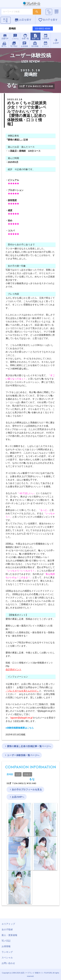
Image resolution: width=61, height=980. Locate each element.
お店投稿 (24, 44)
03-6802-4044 (42, 28)
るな (32, 779)
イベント (45, 44)
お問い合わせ (8, 963)
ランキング (7, 952)
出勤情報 (45, 36)
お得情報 (6, 946)
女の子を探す (48, 20)
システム (15, 36)
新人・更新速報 (9, 935)
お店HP (56, 41)
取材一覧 (35, 36)
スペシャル (7, 957)
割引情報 (34, 44)
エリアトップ (8, 924)
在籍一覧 (25, 36)
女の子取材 (7, 929)
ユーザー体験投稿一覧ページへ (21, 755)
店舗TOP (4, 36)
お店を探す (22, 20)
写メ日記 (13, 44)
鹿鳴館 (10, 774)
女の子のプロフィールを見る (25, 789)
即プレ (4, 44)
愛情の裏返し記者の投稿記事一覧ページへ (27, 746)
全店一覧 (5, 20)
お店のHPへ (16, 797)
